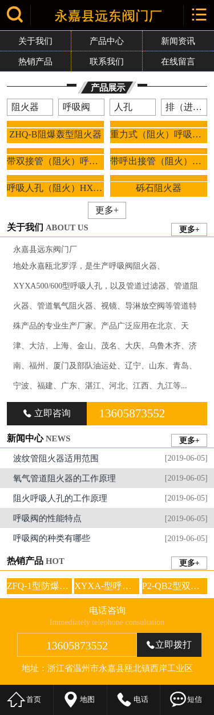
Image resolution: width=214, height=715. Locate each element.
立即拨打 (169, 644)
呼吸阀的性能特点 (110, 518)
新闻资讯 (178, 41)
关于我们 (35, 41)
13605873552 (132, 413)
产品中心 (107, 41)
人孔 (123, 107)
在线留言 (178, 61)
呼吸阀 (76, 107)
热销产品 (35, 61)
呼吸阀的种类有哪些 (110, 538)
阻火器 (25, 107)
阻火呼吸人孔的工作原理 (110, 498)
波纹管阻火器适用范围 (110, 458)
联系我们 (107, 61)
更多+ (107, 210)
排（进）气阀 (186, 107)
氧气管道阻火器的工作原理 (110, 478)
